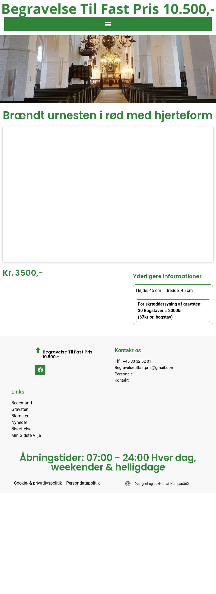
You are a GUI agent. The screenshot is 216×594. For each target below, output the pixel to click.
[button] (108, 24)
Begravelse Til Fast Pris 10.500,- (67, 354)
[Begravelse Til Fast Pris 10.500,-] (38, 350)
